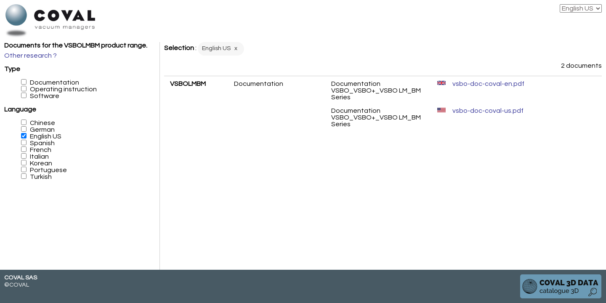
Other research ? (30, 55)
